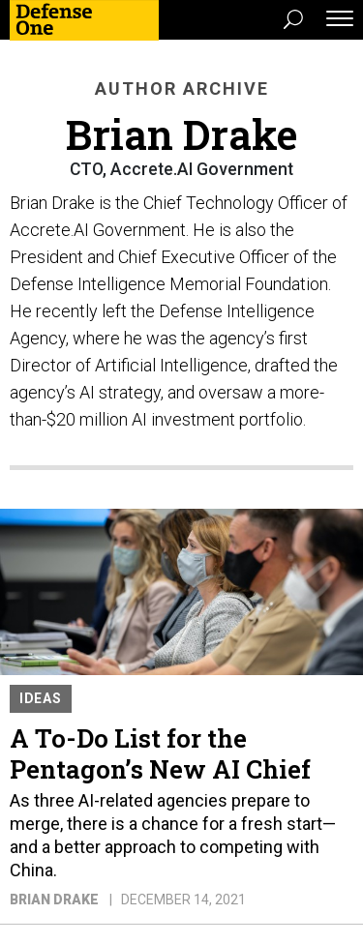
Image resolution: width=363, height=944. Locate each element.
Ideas (40, 698)
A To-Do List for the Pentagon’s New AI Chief (160, 753)
